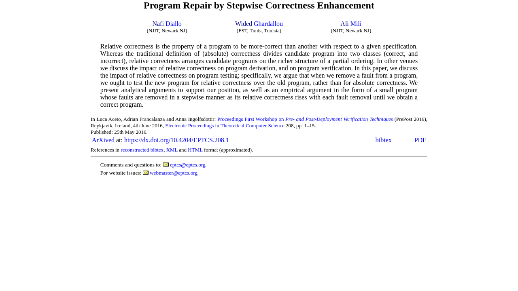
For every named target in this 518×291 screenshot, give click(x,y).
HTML (195, 150)
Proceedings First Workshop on (305, 119)
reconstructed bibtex (142, 150)
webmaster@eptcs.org (173, 173)
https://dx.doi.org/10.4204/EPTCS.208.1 (176, 140)
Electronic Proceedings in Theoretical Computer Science (224, 125)
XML (172, 150)
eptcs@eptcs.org (188, 165)
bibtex (384, 140)
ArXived (103, 140)
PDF (420, 140)
